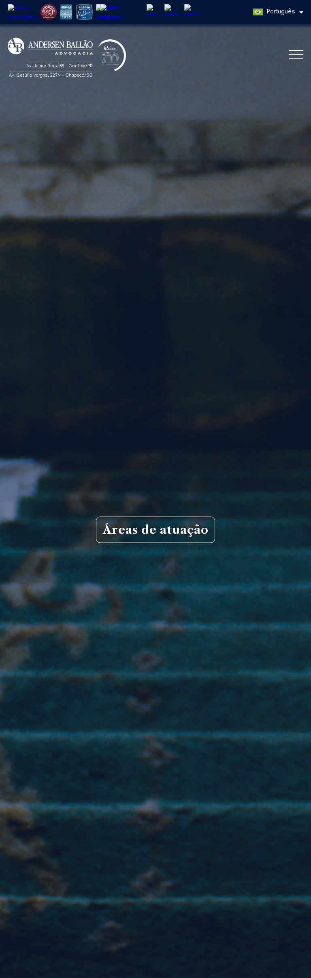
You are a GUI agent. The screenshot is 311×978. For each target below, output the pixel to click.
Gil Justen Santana (156, 889)
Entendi (289, 964)
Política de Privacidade (35, 970)
